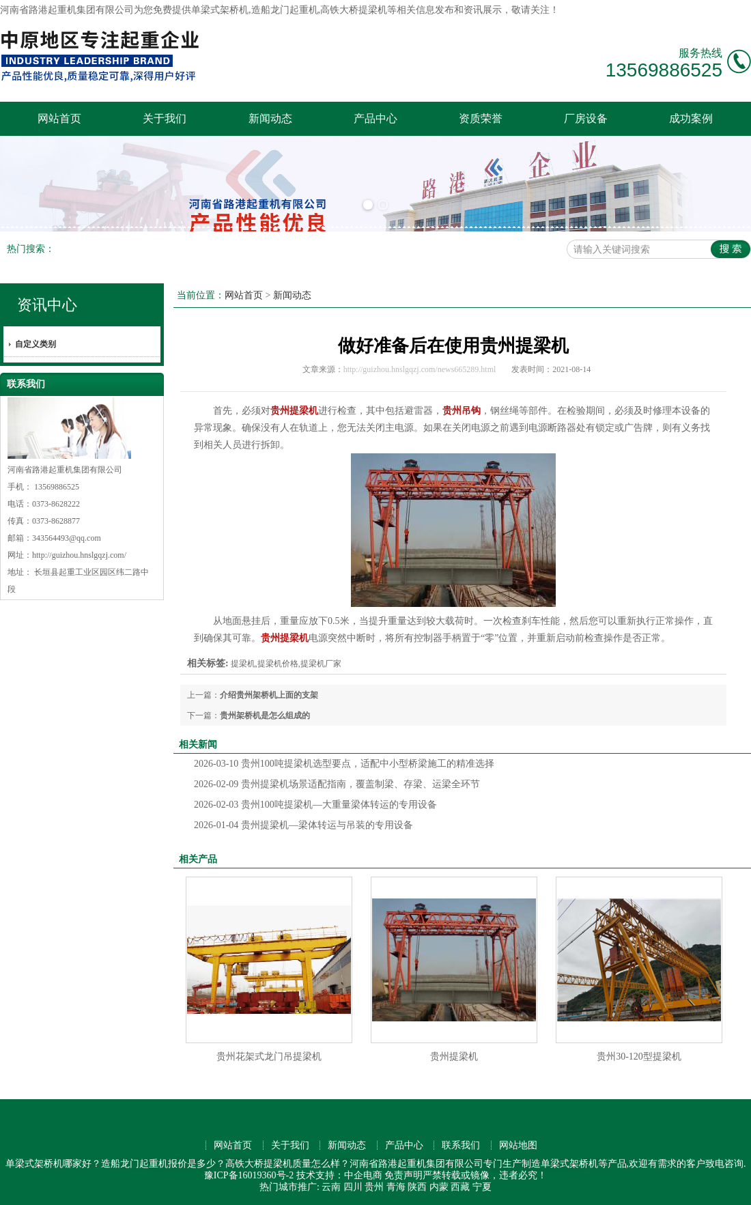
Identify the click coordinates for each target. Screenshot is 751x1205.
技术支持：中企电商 (339, 1175)
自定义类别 (35, 344)
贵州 (374, 1187)
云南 (331, 1187)
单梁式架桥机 (220, 10)
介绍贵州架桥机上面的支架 (269, 695)
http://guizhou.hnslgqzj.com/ (79, 555)
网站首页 (59, 118)
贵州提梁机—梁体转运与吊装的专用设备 (303, 825)
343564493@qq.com (66, 538)
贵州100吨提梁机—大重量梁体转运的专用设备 (315, 804)
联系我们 (461, 1145)
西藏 (460, 1187)
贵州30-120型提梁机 (639, 1056)
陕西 (417, 1187)
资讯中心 (47, 304)
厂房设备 (586, 118)
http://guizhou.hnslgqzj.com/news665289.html (419, 369)
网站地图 (518, 1145)
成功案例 (691, 118)
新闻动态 (270, 118)
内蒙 (439, 1187)
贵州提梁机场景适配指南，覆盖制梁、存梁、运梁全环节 (337, 784)
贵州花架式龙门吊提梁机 (269, 1056)
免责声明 (403, 1175)
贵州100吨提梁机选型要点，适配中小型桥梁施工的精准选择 (344, 764)
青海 (396, 1187)
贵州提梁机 (454, 1056)
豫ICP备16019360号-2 (249, 1175)
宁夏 (482, 1187)
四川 (353, 1187)
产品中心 (375, 118)
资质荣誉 (480, 118)
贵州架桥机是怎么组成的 (265, 715)
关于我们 (164, 118)
